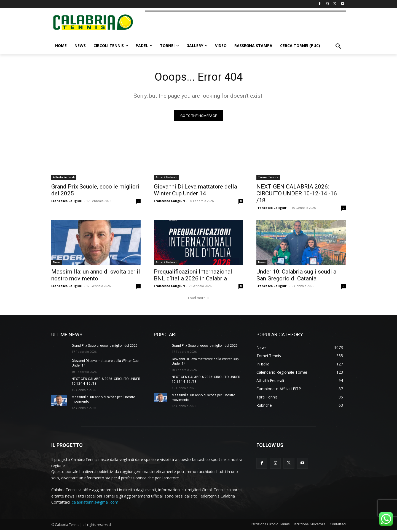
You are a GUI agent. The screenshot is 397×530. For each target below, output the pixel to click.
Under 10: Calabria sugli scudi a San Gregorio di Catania (296, 275)
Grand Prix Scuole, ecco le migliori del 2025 (105, 346)
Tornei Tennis (268, 177)
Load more (198, 298)
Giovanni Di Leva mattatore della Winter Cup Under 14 (195, 190)
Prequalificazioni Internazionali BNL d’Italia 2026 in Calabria (194, 275)
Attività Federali (64, 177)
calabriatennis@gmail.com (95, 502)
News (57, 262)
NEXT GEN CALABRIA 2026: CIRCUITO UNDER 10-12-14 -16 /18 (296, 193)
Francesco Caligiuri (66, 201)
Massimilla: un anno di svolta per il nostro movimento (95, 275)
